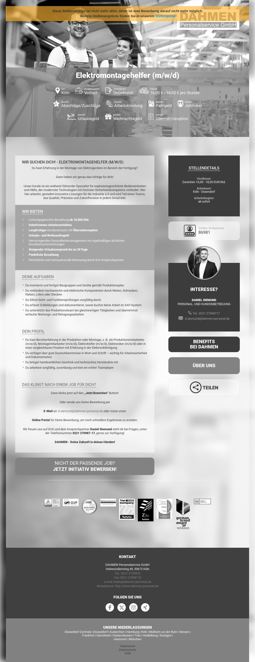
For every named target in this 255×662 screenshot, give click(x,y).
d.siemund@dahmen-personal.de (80, 411)
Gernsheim (104, 635)
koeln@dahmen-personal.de (132, 582)
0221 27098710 (130, 577)
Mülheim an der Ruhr (163, 632)
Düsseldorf (100, 632)
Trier (138, 635)
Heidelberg (150, 635)
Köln (144, 632)
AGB (128, 653)
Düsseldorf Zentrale (78, 632)
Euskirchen (117, 632)
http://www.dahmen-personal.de (137, 586)
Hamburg (132, 632)
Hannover (120, 639)
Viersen (184, 632)
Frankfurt (88, 635)
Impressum (127, 646)
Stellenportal (165, 16)
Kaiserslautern (123, 635)
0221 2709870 (130, 573)
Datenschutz (127, 650)
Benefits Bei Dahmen (204, 344)
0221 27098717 (209, 313)
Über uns (204, 365)
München (135, 639)
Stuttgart (166, 635)
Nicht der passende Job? (84, 466)
